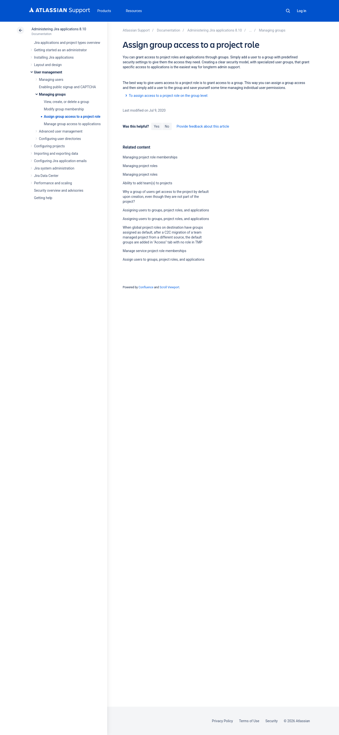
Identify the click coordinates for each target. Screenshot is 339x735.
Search (288, 11)
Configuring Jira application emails (60, 161)
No (167, 126)
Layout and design (48, 65)
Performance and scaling (53, 183)
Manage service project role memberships (154, 251)
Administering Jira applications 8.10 (59, 29)
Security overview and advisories (58, 190)
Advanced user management (61, 131)
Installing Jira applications (54, 57)
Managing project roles (140, 166)
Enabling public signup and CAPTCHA (67, 87)
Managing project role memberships (150, 157)
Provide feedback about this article (203, 126)
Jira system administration (54, 168)
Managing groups (52, 94)
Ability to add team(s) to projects (147, 183)
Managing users (51, 80)
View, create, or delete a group (66, 102)
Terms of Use (249, 721)
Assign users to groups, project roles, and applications (163, 259)
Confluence (145, 287)
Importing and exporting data (56, 153)
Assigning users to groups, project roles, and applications (166, 210)
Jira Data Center (46, 176)
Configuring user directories (60, 139)
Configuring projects (49, 146)
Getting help (43, 198)
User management (48, 72)
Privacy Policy (222, 721)
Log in (301, 11)
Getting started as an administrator (60, 50)
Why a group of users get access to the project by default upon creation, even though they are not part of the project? (166, 197)
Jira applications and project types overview (67, 43)
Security (271, 721)
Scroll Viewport (169, 287)
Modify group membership (64, 109)
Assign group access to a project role (72, 117)
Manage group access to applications (72, 124)
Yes (156, 126)
